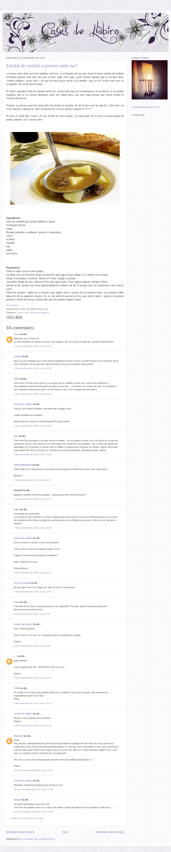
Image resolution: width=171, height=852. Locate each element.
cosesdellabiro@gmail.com (145, 107)
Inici (65, 832)
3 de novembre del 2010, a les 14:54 (32, 426)
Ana (16, 436)
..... (15, 656)
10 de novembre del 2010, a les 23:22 (33, 770)
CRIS (16, 688)
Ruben (17, 799)
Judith (17, 356)
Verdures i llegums (39, 312)
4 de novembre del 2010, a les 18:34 (32, 703)
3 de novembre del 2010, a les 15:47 (32, 480)
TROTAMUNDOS (23, 465)
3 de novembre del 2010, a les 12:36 (32, 368)
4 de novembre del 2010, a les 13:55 (32, 677)
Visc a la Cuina (22, 583)
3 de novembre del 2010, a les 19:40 (32, 528)
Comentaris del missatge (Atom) (38, 839)
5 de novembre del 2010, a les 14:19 (32, 725)
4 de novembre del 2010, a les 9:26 (32, 646)
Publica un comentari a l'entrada (26, 818)
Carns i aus (23, 312)
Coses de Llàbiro (23, 404)
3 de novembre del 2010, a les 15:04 (32, 454)
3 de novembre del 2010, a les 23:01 (32, 591)
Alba (16, 378)
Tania (17, 602)
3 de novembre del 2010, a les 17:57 (32, 499)
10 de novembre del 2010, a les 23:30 (33, 789)
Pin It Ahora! (12, 305)
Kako (16, 509)
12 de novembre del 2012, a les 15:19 (33, 811)
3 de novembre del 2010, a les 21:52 (32, 572)
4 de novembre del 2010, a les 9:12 (32, 614)
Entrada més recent (20, 832)
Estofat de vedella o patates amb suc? (42, 65)
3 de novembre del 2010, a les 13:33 (32, 394)
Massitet (18, 736)
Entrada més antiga (110, 832)
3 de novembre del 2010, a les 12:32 (32, 346)
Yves (16, 334)
